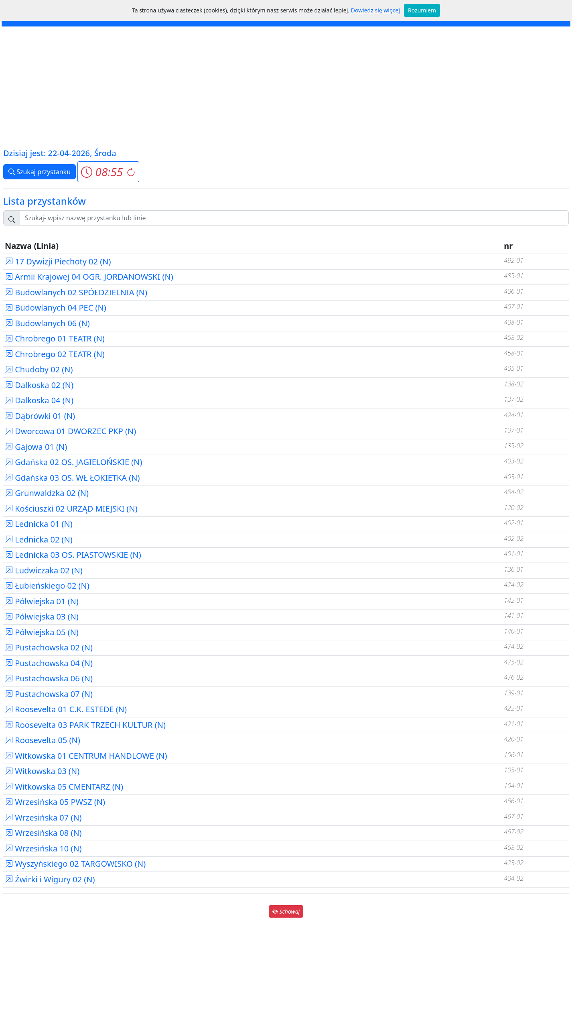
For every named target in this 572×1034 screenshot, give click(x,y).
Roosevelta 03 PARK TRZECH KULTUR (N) (85, 724)
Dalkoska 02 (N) (39, 385)
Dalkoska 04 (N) (39, 400)
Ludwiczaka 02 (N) (44, 570)
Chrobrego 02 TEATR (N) (55, 354)
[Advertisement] (286, 86)
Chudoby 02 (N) (39, 369)
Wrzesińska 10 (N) (43, 848)
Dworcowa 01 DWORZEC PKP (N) (70, 431)
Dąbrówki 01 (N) (40, 415)
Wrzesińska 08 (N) (43, 832)
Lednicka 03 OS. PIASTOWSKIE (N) (73, 554)
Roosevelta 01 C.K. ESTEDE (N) (66, 709)
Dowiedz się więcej (375, 10)
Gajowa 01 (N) (36, 446)
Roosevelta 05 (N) (42, 740)
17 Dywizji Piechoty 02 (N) (58, 261)
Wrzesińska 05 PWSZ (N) (55, 801)
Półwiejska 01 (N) (42, 601)
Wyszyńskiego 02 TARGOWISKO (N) (75, 863)
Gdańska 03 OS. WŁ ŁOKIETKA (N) (72, 477)
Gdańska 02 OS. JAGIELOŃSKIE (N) (73, 462)
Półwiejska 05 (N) (42, 632)
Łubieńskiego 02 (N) (47, 585)
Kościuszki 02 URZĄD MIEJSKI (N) (71, 508)
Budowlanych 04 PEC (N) (55, 307)
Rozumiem (422, 10)
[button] (108, 171)
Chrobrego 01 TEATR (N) (55, 338)
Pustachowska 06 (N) (49, 678)
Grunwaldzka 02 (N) (47, 493)
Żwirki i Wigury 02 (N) (50, 879)
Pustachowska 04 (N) (49, 663)
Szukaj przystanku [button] (39, 171)
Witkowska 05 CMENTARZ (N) (64, 786)
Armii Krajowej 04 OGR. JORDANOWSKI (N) (89, 276)
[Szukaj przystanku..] (294, 217)
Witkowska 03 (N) (42, 771)
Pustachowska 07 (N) (49, 694)
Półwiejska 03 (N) (42, 616)
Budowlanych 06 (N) (47, 323)
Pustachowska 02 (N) (49, 647)
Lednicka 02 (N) (39, 539)
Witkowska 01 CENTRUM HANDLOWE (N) (86, 755)
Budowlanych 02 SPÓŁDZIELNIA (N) (76, 292)
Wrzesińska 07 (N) (43, 817)
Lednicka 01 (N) (39, 523)
